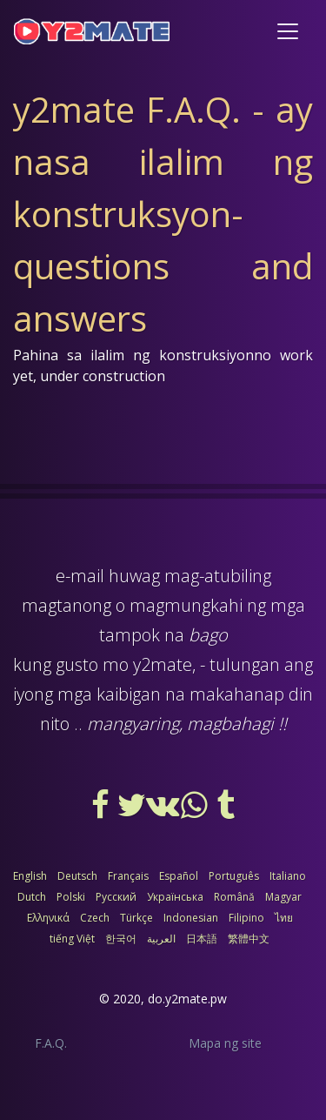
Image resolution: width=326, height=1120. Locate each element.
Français (128, 876)
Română (234, 896)
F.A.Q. (51, 1043)
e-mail (80, 575)
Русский (116, 896)
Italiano (287, 876)
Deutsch (77, 876)
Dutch (31, 896)
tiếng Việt (72, 938)
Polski (71, 896)
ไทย (284, 917)
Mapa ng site (225, 1043)
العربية (161, 938)
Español (178, 876)
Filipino (246, 917)
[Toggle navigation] (287, 31)
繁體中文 (248, 938)
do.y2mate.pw (187, 998)
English (30, 876)
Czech (95, 917)
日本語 (201, 938)
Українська (175, 896)
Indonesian (190, 917)
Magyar (283, 896)
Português (234, 876)
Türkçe (136, 917)
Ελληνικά (48, 917)
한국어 (120, 938)
